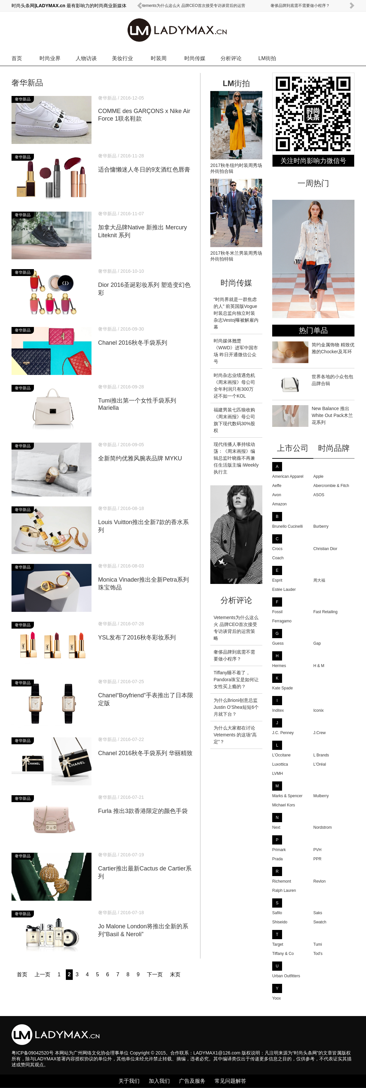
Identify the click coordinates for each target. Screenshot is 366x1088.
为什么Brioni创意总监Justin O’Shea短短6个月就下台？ (236, 707)
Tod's (318, 953)
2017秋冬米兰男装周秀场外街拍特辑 (236, 253)
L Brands (321, 755)
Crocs (277, 548)
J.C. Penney (283, 732)
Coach (278, 558)
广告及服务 (192, 1081)
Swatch (319, 922)
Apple (318, 476)
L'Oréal (319, 764)
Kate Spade (282, 688)
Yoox (276, 998)
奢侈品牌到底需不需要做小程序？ (300, 5)
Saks (317, 913)
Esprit (277, 580)
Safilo (277, 913)
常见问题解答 (230, 1081)
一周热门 (313, 183)
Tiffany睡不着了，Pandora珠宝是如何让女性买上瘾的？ (236, 679)
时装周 (159, 58)
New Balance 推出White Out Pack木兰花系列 (312, 416)
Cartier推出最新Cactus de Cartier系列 (146, 866)
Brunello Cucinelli (287, 526)
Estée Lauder (284, 589)
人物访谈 (86, 58)
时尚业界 (50, 58)
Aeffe (276, 485)
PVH (317, 849)
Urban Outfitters (286, 976)
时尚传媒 (194, 58)
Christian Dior (325, 548)
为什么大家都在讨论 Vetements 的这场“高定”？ (235, 734)
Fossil (277, 612)
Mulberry (321, 796)
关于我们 (129, 1081)
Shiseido (279, 922)
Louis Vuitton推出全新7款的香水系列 (146, 519)
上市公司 (293, 448)
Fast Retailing (325, 612)
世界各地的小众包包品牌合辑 (312, 384)
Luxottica (280, 764)
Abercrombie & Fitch (331, 485)
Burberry (320, 526)
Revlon (319, 881)
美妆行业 (122, 58)
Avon (276, 495)
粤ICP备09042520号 (33, 1052)
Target (277, 944)
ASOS (318, 495)
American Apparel (287, 476)
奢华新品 (27, 82)
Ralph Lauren (284, 890)
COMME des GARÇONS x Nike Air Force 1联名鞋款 (146, 109)
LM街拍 (267, 58)
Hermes (279, 665)
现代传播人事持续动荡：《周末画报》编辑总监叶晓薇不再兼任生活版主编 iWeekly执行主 (236, 458)
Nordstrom (322, 827)
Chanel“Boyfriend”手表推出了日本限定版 (146, 693)
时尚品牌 (334, 448)
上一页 (42, 974)
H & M (318, 665)
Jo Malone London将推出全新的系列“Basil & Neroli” (146, 924)
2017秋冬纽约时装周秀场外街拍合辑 (236, 165)
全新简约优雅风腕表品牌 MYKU (146, 452)
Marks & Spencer (287, 796)
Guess (278, 643)
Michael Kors (283, 805)
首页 (17, 58)
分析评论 (231, 58)
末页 (175, 974)
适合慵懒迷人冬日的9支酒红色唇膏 (146, 163)
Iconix (318, 710)
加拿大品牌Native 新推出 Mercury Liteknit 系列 (146, 225)
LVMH (277, 773)
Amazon (279, 504)
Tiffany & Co (283, 953)
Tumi (317, 944)
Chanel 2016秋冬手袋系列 (146, 336)
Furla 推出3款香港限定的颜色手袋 (146, 804)
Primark (279, 849)
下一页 (155, 974)
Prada (277, 859)
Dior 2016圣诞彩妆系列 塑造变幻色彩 (146, 282)
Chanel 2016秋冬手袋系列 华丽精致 (146, 746)
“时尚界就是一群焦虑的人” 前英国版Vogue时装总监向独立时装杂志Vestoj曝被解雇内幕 (236, 313)
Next (276, 827)
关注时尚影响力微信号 (313, 160)
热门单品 (313, 330)
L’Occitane (281, 755)
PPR (317, 859)
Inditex (278, 710)
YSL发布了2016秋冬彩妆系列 (146, 631)
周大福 (319, 580)
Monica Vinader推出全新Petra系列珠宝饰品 (146, 577)
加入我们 (159, 1081)
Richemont (281, 881)
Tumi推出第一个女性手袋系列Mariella (146, 398)
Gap (317, 643)
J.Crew (319, 732)
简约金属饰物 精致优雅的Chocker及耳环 (313, 352)
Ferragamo (282, 621)
